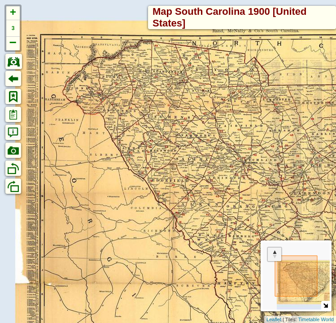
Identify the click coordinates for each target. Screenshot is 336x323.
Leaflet (273, 319)
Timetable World (316, 319)
